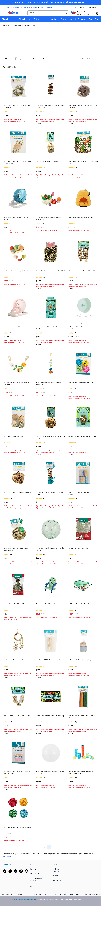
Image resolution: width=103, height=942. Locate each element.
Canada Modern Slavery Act (91, 894)
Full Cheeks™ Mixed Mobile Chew (14, 660)
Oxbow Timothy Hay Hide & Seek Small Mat (50, 271)
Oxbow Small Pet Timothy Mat (78, 548)
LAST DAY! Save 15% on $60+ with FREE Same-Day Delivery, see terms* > (50, 2)
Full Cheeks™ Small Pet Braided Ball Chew (17, 492)
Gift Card (26, 7)
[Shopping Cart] (98, 13)
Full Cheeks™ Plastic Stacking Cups (80, 660)
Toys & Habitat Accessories (21, 26)
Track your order (46, 7)
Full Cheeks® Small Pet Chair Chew (47, 604)
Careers (33, 869)
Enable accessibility (12, 7)
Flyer (35, 7)
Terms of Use (46, 894)
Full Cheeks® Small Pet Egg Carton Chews (17, 271)
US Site (55, 875)
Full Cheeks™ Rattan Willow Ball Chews (81, 383)
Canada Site (57, 880)
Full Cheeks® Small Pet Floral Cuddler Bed (82, 604)
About (55, 864)
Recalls (37, 894)
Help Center (34, 873)
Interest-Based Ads (72, 894)
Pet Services (35, 864)
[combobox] (47, 12)
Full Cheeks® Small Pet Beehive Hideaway (82, 217)
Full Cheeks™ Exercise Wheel (13, 327)
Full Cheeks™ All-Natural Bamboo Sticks (49, 660)
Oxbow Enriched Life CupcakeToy (47, 161)
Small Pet (6, 26)
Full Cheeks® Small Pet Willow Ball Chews (17, 827)
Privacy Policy (58, 894)
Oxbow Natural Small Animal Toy (14, 604)
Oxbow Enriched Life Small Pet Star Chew (82, 436)
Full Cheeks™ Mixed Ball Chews (14, 436)
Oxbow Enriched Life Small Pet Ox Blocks (17, 716)
